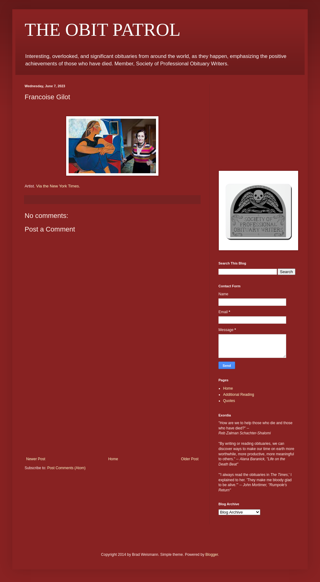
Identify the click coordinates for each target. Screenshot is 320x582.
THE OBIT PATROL (103, 29)
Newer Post (35, 459)
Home (113, 459)
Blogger (212, 554)
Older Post (189, 459)
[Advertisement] (112, 410)
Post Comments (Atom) (66, 468)
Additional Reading (238, 394)
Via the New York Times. (58, 186)
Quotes (229, 401)
